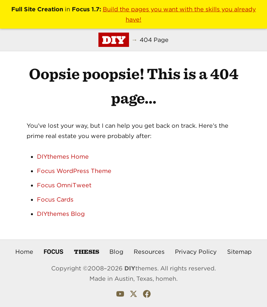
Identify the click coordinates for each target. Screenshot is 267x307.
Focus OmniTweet (64, 185)
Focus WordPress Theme (74, 170)
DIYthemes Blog (61, 213)
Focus (54, 251)
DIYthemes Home (63, 156)
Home (24, 251)
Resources (149, 251)
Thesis (86, 251)
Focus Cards (55, 199)
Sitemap (239, 251)
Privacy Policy (196, 251)
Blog (116, 251)
